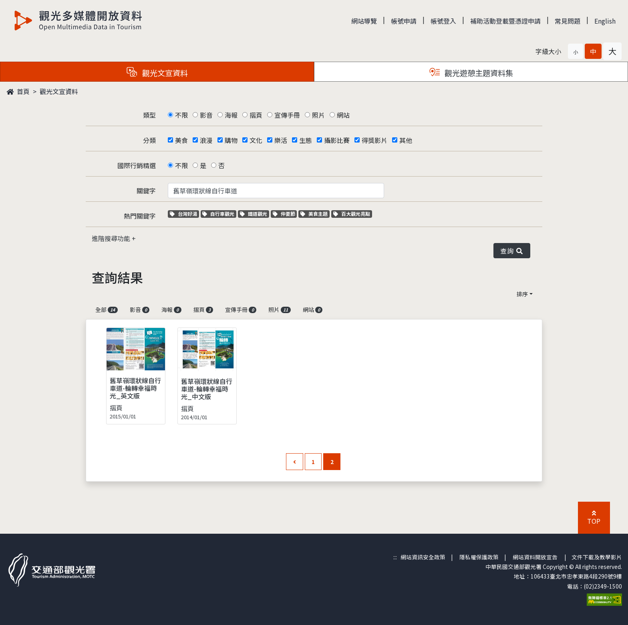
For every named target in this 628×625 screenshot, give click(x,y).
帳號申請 (404, 21)
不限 (181, 115)
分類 (149, 140)
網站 (343, 115)
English (605, 21)
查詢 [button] (511, 250)
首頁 (18, 91)
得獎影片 (374, 140)
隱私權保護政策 (479, 557)
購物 (231, 140)
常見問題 (567, 21)
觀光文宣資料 (59, 91)
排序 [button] (522, 294)
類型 (149, 115)
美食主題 (315, 213)
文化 (256, 140)
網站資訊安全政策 (423, 557)
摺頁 (256, 115)
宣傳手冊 (287, 115)
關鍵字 (146, 190)
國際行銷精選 (136, 165)
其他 (405, 140)
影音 (206, 115)
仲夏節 (285, 213)
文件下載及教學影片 (597, 557)
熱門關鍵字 (140, 216)
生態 (305, 140)
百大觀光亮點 (351, 213)
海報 (231, 115)
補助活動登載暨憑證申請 (505, 21)
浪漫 (206, 140)
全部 (106, 309)
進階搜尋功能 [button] (112, 238)
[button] (575, 51)
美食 (181, 140)
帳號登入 (443, 21)
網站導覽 (364, 21)
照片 (318, 115)
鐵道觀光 (254, 213)
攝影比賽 (337, 140)
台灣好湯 (184, 213)
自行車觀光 (218, 213)
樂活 (280, 140)
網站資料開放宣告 (535, 557)
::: (395, 557)
